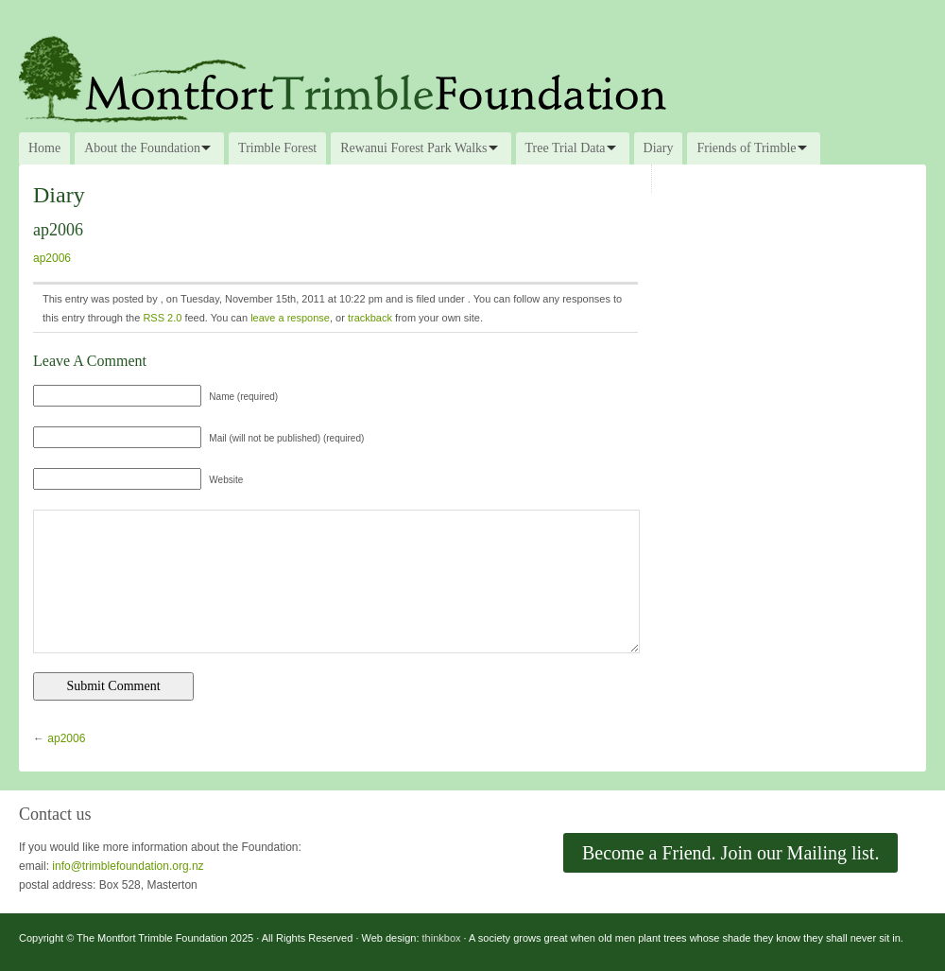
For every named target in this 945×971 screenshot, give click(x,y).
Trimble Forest (277, 148)
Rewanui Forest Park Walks (413, 148)
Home (44, 148)
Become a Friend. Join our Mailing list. (730, 852)
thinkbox (441, 938)
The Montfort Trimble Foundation (472, 77)
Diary (659, 148)
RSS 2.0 (162, 317)
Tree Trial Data (565, 148)
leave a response (290, 317)
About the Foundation (142, 148)
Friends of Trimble (746, 148)
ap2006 (52, 258)
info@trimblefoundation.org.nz (127, 866)
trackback (370, 317)
